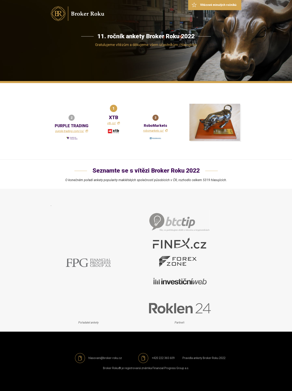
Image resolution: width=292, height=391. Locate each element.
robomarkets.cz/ (153, 130)
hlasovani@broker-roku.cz (105, 358)
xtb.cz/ (111, 123)
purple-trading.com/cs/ (69, 131)
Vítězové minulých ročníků (218, 4)
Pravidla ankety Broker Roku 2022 (203, 358)
